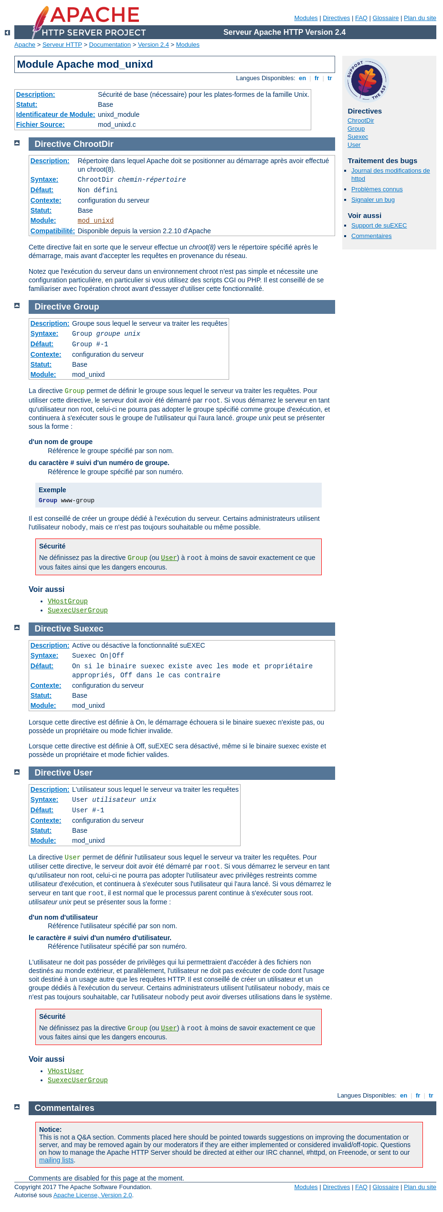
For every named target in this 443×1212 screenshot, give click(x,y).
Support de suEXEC (379, 225)
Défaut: (42, 190)
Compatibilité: (53, 231)
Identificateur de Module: (55, 114)
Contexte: (46, 200)
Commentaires (371, 235)
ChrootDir (361, 120)
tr (330, 78)
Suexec (358, 136)
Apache (24, 44)
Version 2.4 (153, 44)
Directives (336, 17)
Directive (53, 144)
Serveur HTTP (62, 44)
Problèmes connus (377, 189)
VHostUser (66, 1071)
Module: (43, 220)
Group (356, 128)
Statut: (26, 104)
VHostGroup (68, 601)
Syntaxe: (44, 179)
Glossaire (386, 17)
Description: (35, 94)
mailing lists (56, 1160)
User (354, 144)
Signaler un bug (373, 199)
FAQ (361, 17)
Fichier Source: (40, 124)
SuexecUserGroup (78, 610)
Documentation (110, 44)
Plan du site (420, 17)
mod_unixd (96, 221)
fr (317, 78)
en (302, 78)
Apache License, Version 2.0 (92, 1195)
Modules (305, 17)
